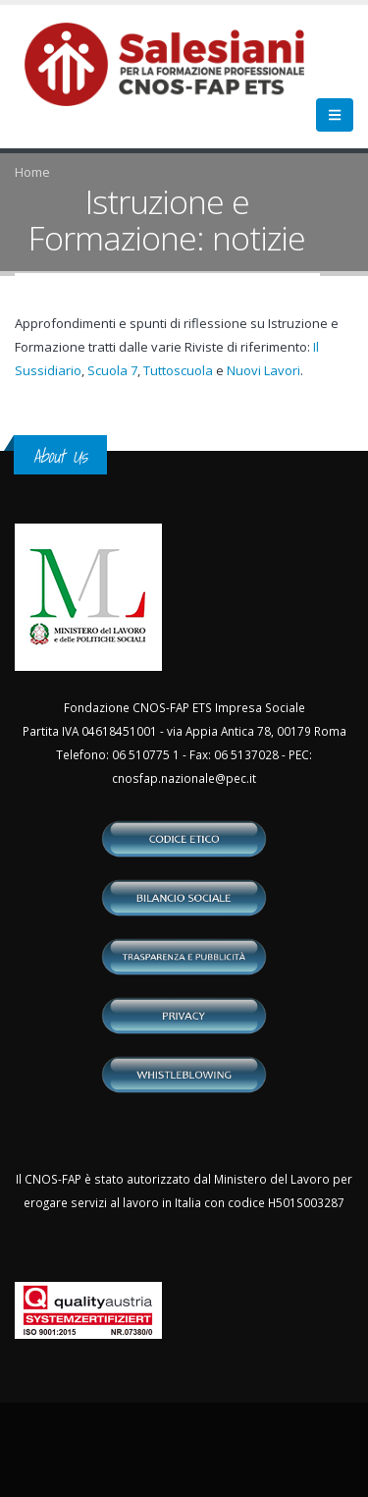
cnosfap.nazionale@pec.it (184, 778)
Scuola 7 (112, 370)
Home (32, 172)
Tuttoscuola (178, 370)
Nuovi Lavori (263, 370)
